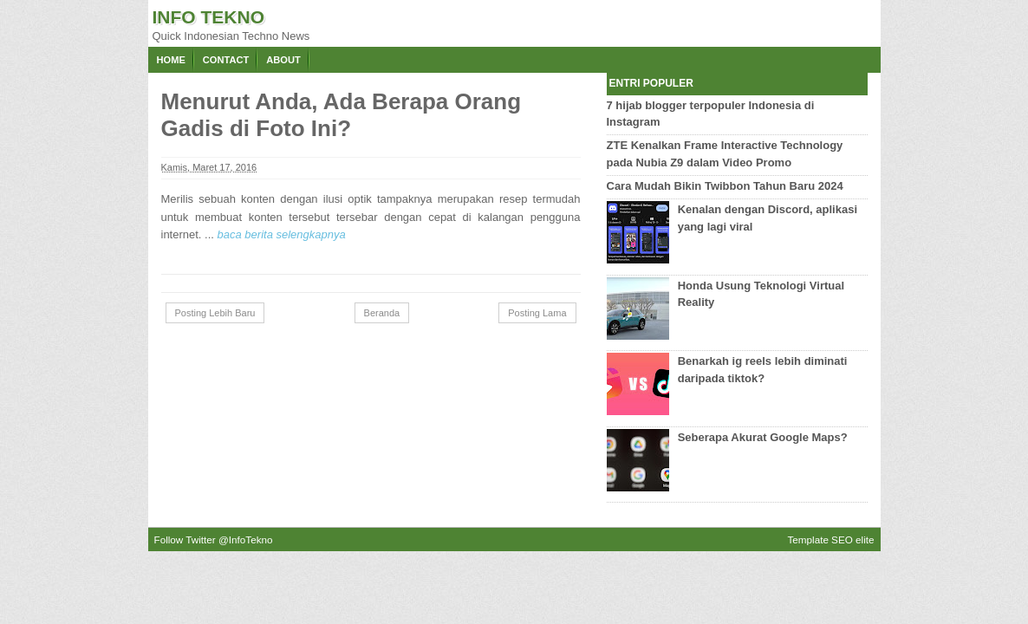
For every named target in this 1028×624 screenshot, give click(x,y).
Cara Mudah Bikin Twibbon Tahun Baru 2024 (725, 185)
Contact (226, 60)
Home (171, 60)
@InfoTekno (245, 539)
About (283, 60)
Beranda (382, 313)
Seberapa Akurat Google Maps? (763, 437)
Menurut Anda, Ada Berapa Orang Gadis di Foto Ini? (341, 114)
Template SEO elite (830, 539)
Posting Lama (537, 313)
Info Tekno (209, 17)
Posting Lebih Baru (215, 313)
